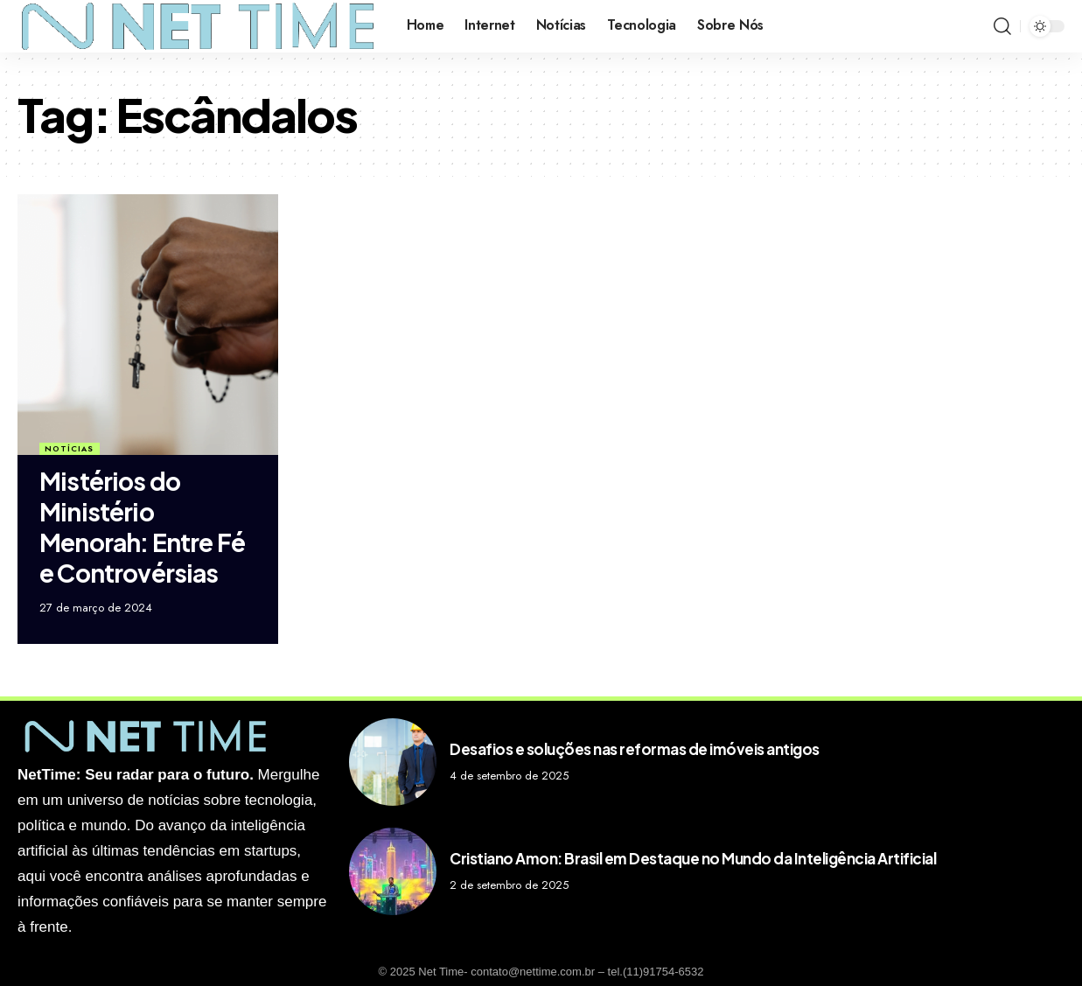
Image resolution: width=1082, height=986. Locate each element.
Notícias (69, 448)
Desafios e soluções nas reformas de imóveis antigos (635, 749)
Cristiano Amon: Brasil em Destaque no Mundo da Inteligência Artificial (693, 858)
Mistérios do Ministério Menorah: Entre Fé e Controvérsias (142, 526)
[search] (1002, 26)
